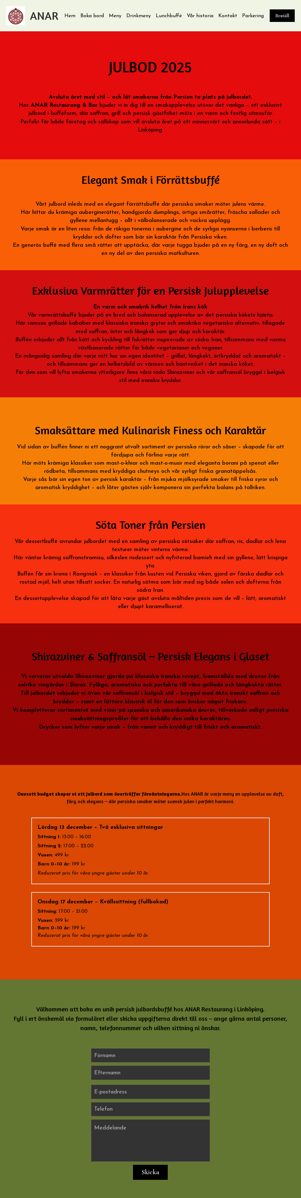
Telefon (103, 1055)
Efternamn (107, 1019)
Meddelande (110, 1074)
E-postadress (110, 1038)
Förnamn (104, 1001)
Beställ (282, 15)
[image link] (15, 15)
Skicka (150, 1118)
